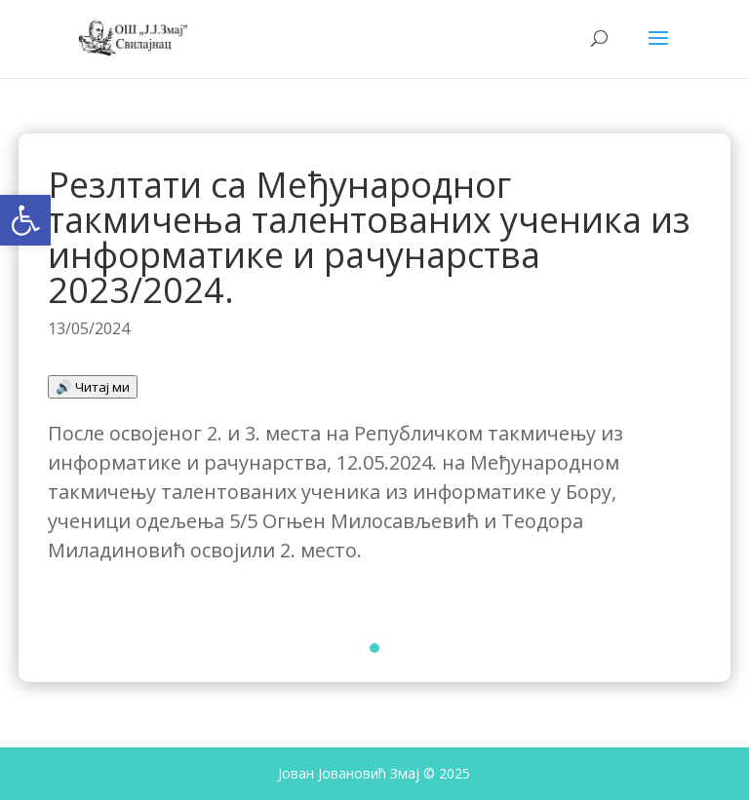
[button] (25, 220)
